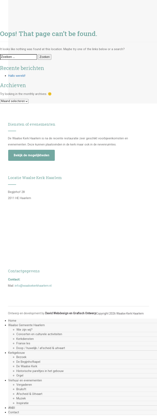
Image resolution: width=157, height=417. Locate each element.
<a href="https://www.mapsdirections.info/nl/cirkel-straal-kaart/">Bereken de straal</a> (75, 228)
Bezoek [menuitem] (21, 357)
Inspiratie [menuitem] (22, 403)
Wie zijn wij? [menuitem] (24, 329)
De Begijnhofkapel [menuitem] (28, 362)
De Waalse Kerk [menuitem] (26, 366)
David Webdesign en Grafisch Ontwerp (70, 313)
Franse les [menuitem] (23, 343)
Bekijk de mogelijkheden (31, 155)
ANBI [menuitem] (11, 408)
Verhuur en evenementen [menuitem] (25, 380)
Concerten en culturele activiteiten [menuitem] (39, 334)
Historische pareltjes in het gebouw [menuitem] (40, 371)
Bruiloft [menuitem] (21, 389)
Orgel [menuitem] (19, 375)
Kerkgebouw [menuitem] (16, 353)
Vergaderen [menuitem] (24, 385)
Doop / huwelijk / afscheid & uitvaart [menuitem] (40, 348)
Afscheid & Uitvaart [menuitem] (29, 394)
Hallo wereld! (16, 76)
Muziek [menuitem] (21, 398)
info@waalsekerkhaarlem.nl (33, 285)
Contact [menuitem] (13, 412)
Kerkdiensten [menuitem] (25, 339)
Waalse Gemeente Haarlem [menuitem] (26, 325)
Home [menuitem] (12, 320)
